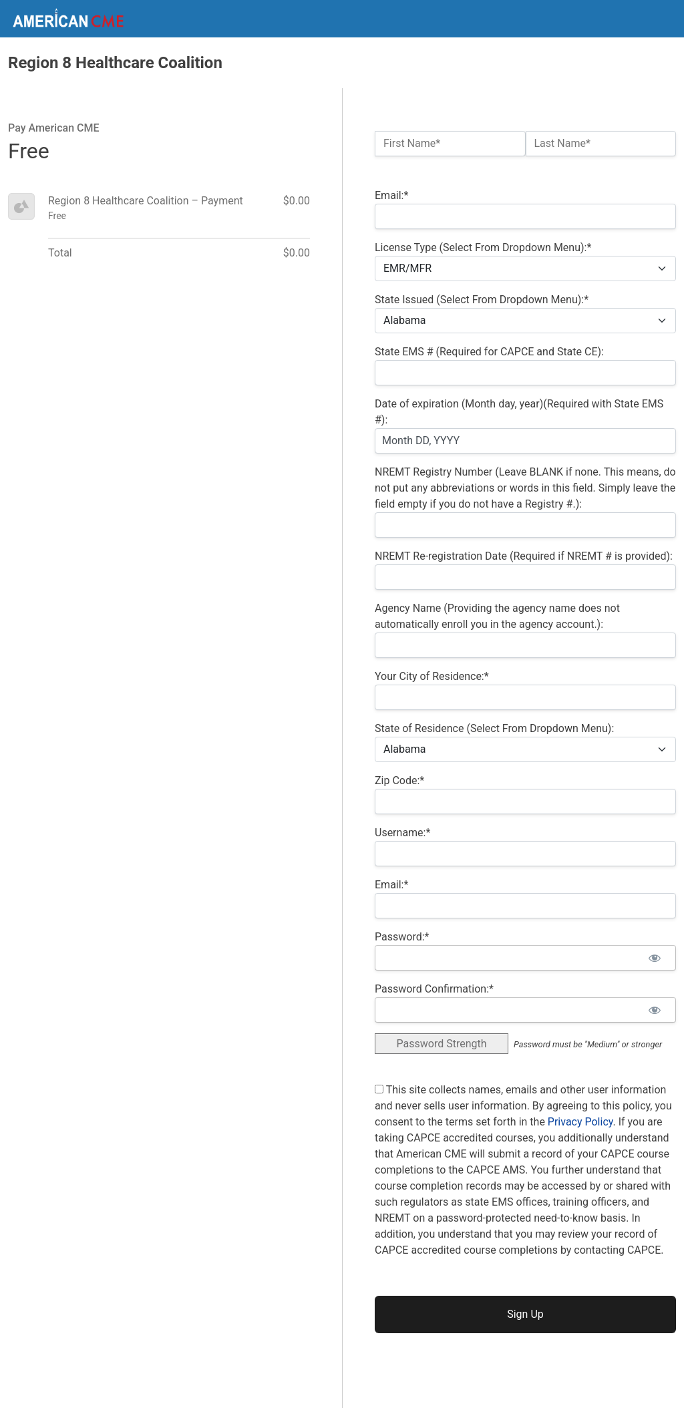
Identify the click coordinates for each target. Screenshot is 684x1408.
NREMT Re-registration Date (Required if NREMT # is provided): (524, 556)
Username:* (402, 832)
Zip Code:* (399, 780)
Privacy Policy (580, 1121)
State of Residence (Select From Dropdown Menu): (494, 728)
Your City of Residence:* (432, 676)
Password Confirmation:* (434, 989)
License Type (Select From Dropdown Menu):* (483, 247)
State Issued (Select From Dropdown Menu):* (481, 299)
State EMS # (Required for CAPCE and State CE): (489, 351)
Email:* (391, 195)
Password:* (402, 936)
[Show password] (654, 958)
